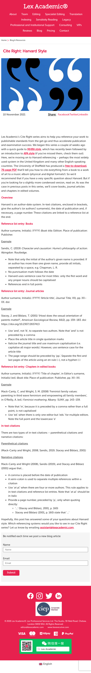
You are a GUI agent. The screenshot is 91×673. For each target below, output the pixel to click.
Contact (64, 30)
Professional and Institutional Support (32, 25)
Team (24, 14)
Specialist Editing (55, 14)
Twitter (73, 114)
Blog (39, 30)
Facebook (63, 114)
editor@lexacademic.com (32, 627)
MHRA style (34, 149)
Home (4, 40)
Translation (75, 14)
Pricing (51, 30)
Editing (36, 14)
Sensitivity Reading (47, 19)
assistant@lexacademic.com (57, 527)
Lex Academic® (45, 7)
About (13, 14)
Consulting (65, 25)
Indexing (26, 19)
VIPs (79, 25)
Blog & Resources (17, 40)
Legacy (66, 19)
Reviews (27, 30)
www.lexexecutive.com (58, 627)
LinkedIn (83, 114)
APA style (29, 153)
